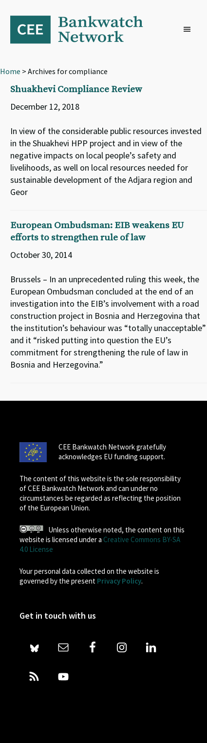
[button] (189, 30)
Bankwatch (83, 29)
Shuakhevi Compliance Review (76, 89)
